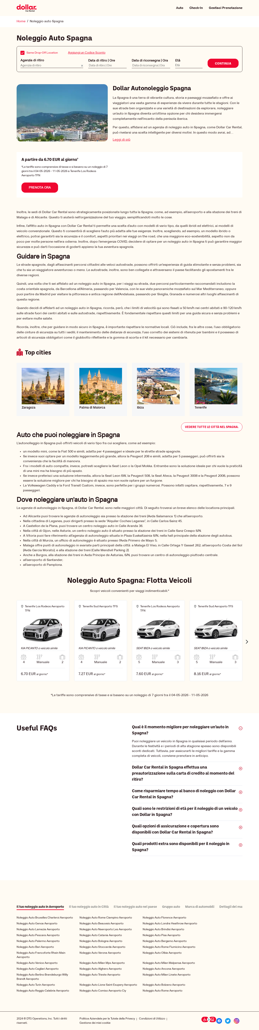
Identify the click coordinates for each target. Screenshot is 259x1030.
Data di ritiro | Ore (101, 60)
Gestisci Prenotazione (225, 8)
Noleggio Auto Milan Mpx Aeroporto (102, 962)
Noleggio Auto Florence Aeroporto (164, 917)
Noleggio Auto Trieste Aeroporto (100, 974)
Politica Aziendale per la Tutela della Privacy (107, 1018)
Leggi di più (121, 139)
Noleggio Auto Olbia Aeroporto (162, 952)
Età (177, 60)
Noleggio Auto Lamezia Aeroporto (38, 929)
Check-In (196, 8)
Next (247, 641)
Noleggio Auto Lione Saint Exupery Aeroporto (108, 984)
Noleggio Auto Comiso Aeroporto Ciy (103, 990)
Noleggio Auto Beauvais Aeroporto (101, 923)
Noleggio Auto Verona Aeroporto (100, 952)
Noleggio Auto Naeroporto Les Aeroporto (106, 929)
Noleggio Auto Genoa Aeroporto (37, 923)
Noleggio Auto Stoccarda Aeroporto (102, 946)
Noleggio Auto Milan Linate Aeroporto (166, 974)
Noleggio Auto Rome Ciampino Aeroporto (106, 917)
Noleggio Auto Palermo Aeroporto (38, 941)
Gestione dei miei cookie (95, 1022)
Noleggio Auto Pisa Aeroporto (161, 935)
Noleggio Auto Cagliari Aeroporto (37, 968)
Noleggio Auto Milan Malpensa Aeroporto (169, 962)
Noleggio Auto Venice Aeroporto (37, 962)
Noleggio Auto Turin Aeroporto (36, 984)
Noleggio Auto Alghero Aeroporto (101, 968)
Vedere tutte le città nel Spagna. (212, 427)
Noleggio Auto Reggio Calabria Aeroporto (43, 990)
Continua (223, 63)
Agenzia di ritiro (32, 60)
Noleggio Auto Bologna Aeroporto (101, 941)
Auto (179, 8)
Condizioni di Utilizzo (152, 1018)
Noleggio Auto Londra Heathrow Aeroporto (170, 923)
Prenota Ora (40, 187)
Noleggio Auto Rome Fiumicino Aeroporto (169, 946)
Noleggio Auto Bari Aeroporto (35, 946)
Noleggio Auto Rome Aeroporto (162, 990)
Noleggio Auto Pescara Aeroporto (38, 935)
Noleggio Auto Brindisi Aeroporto (163, 929)
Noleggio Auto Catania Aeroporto (101, 935)
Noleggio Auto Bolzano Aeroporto (164, 984)
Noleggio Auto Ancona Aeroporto (164, 968)
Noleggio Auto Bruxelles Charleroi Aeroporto (45, 917)
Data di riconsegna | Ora (150, 60)
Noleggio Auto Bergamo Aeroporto (165, 941)
